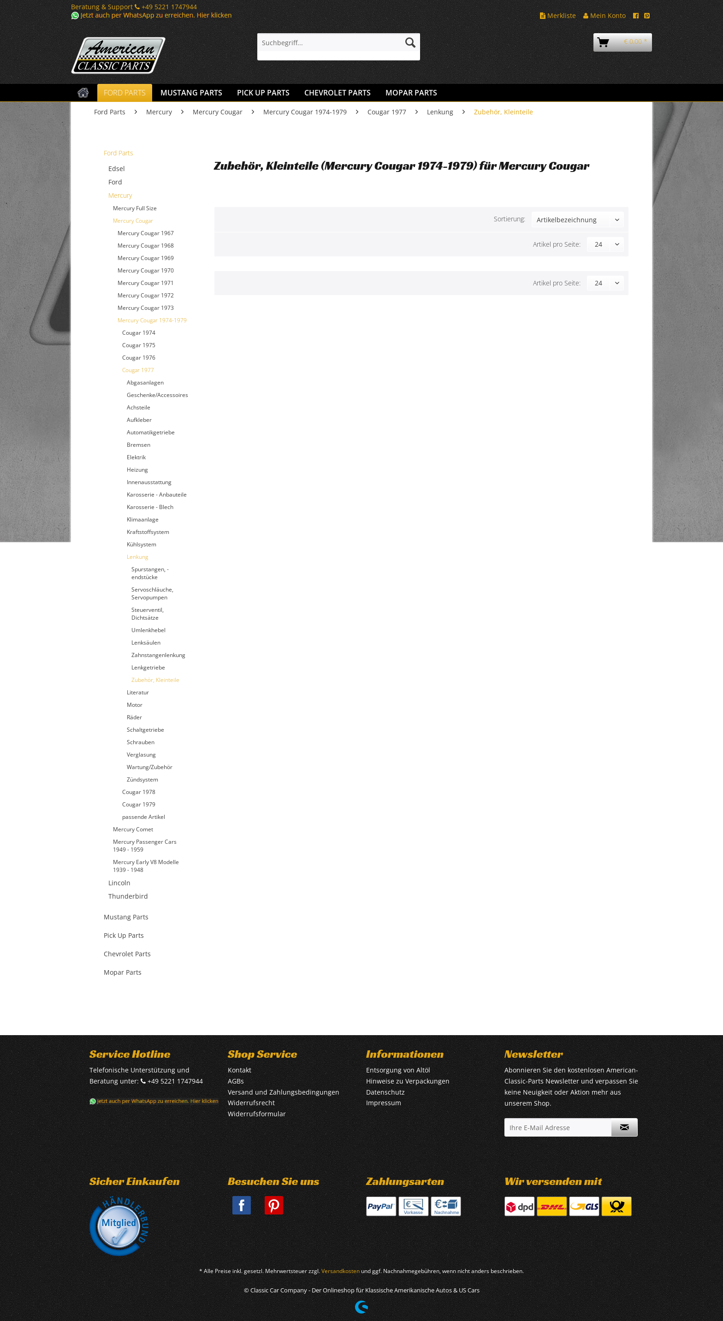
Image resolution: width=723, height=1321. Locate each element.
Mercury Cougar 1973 (146, 308)
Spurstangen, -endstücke (150, 573)
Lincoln (119, 882)
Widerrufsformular (257, 1113)
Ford (115, 182)
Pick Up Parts (124, 935)
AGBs (236, 1081)
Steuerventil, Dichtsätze (147, 614)
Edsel (116, 168)
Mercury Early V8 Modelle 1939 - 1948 (146, 866)
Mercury (120, 195)
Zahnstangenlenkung (158, 655)
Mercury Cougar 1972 (146, 295)
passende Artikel (143, 817)
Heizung (137, 470)
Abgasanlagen (145, 382)
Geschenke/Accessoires (157, 395)
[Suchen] (410, 42)
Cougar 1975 (138, 345)
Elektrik (136, 457)
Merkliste (558, 15)
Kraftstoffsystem (148, 532)
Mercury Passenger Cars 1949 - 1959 (145, 845)
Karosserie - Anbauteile (157, 494)
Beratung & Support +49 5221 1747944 (134, 6)
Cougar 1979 (138, 804)
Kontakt (239, 1070)
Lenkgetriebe (148, 667)
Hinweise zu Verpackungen (408, 1081)
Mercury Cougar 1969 (146, 258)
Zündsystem (142, 779)
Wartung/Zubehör (149, 767)
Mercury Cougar (133, 221)
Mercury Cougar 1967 (146, 233)
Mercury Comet (133, 829)
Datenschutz (385, 1092)
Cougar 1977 (138, 370)
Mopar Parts (123, 972)
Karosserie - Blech (150, 507)
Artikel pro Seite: (557, 244)
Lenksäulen (145, 642)
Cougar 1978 (138, 792)
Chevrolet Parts (127, 953)
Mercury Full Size (135, 208)
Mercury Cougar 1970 (146, 270)
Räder (134, 717)
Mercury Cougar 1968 (146, 245)
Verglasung (141, 754)
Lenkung (137, 557)
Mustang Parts (126, 916)
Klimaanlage (143, 519)
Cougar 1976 (138, 357)
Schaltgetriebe (145, 730)
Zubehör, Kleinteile (155, 680)
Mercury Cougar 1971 (146, 283)
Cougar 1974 (138, 333)
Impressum (383, 1102)
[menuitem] (338, 46)
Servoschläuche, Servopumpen (152, 593)
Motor (134, 705)
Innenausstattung (149, 482)
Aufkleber (139, 420)
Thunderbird (128, 896)
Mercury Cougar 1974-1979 (152, 320)
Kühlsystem (141, 544)
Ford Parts (118, 152)
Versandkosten (340, 1271)
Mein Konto (604, 15)
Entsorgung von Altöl (398, 1070)
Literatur (138, 692)
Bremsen (138, 445)
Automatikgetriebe (151, 432)
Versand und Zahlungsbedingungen (283, 1092)
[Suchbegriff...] (338, 42)
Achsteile (138, 407)
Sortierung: (509, 218)
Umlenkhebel (148, 630)
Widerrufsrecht (251, 1102)
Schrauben (140, 742)
